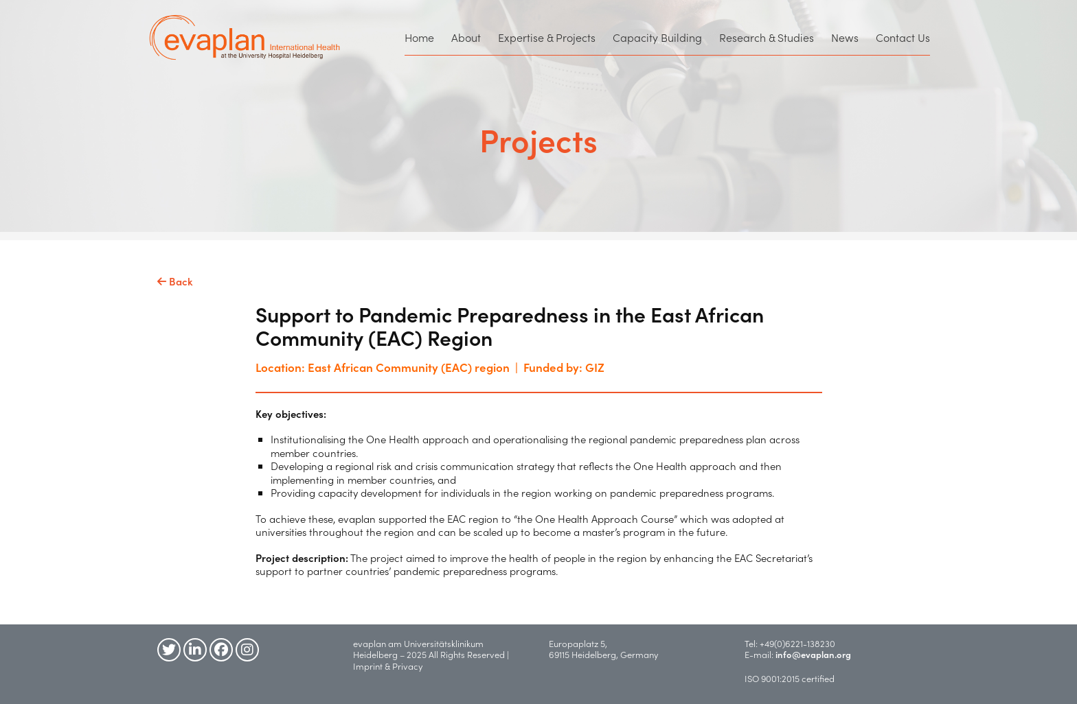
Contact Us (903, 37)
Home (419, 37)
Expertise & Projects (547, 37)
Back (175, 281)
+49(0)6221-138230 (797, 643)
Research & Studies (766, 37)
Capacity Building (657, 37)
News (845, 37)
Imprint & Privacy (391, 665)
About (466, 37)
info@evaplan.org (813, 654)
